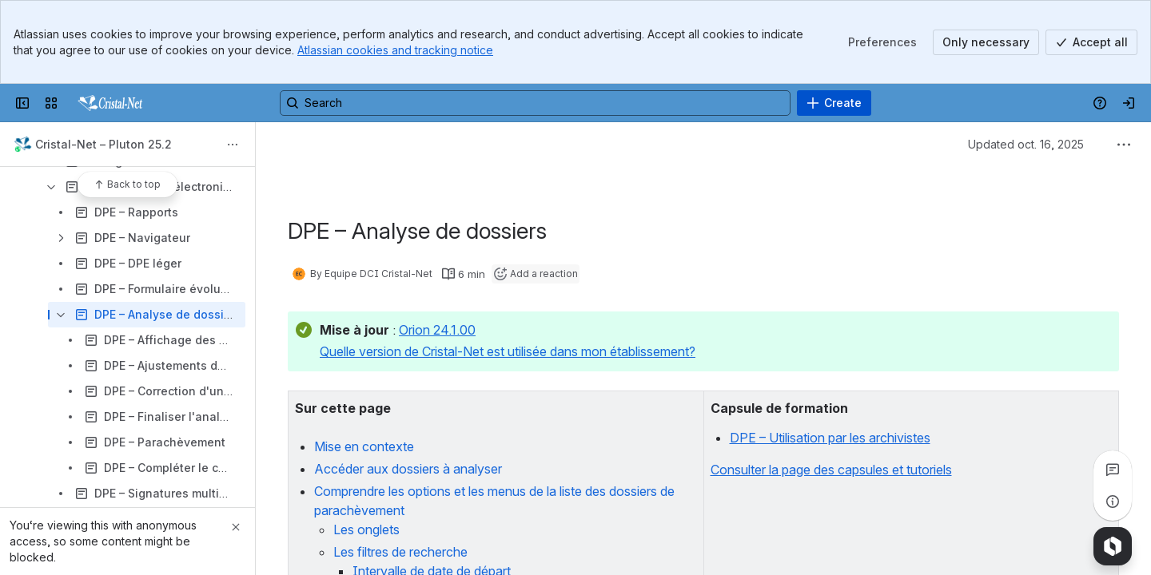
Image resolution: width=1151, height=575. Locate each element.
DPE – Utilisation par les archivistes (830, 438)
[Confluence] (108, 103)
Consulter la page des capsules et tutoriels (831, 470)
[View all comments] (1112, 469)
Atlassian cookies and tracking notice (395, 50)
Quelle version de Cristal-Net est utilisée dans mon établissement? (507, 351)
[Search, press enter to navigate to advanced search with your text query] (535, 103)
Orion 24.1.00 (437, 330)
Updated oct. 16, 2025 (1026, 144)
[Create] (834, 103)
